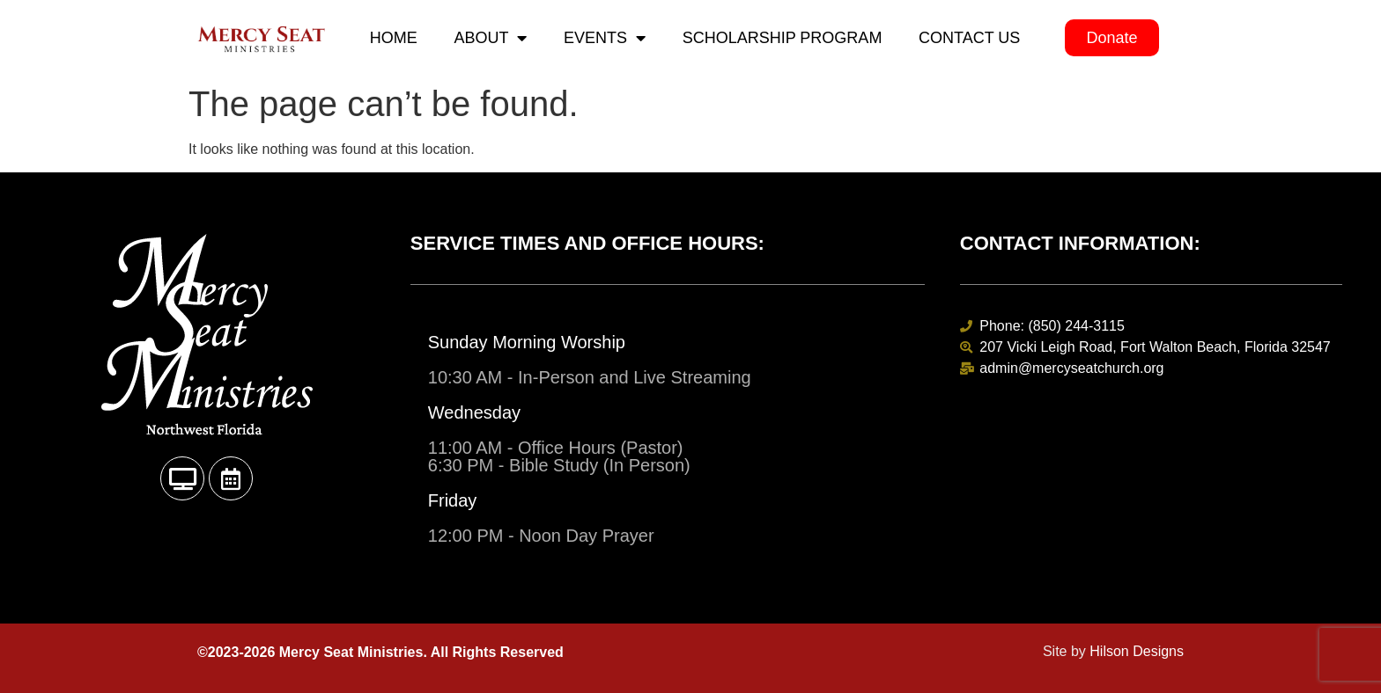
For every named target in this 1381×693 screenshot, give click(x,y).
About (490, 38)
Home (393, 38)
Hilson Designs (1136, 651)
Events (605, 38)
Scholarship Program (783, 38)
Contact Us (969, 38)
